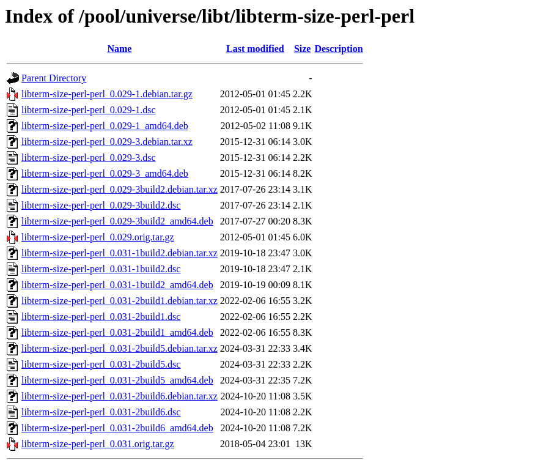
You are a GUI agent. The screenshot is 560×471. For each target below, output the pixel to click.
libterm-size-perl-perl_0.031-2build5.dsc (100, 364)
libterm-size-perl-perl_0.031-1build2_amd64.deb (117, 285)
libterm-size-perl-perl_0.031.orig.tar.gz (97, 444)
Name (119, 48)
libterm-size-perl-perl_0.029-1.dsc (88, 110)
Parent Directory (53, 78)
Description (338, 48)
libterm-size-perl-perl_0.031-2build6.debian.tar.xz (119, 396)
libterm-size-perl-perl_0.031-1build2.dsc (100, 269)
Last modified (255, 48)
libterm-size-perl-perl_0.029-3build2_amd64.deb (117, 221)
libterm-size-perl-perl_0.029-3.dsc (88, 157)
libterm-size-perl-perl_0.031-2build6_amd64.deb (117, 428)
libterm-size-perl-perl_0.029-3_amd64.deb (104, 173)
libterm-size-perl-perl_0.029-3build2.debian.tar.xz (119, 189)
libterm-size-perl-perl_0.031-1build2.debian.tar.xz (119, 253)
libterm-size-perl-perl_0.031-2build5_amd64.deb (117, 380)
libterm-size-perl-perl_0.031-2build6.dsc (100, 412)
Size (302, 48)
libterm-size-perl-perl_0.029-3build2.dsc (100, 205)
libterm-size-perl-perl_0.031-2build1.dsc (100, 316)
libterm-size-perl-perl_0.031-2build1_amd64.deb (117, 332)
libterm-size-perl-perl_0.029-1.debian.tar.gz (107, 94)
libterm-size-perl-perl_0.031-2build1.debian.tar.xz (119, 300)
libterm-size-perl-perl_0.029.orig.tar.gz (97, 237)
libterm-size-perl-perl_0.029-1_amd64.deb (104, 126)
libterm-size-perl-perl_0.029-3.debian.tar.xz (107, 141)
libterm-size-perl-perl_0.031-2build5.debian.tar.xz (119, 348)
